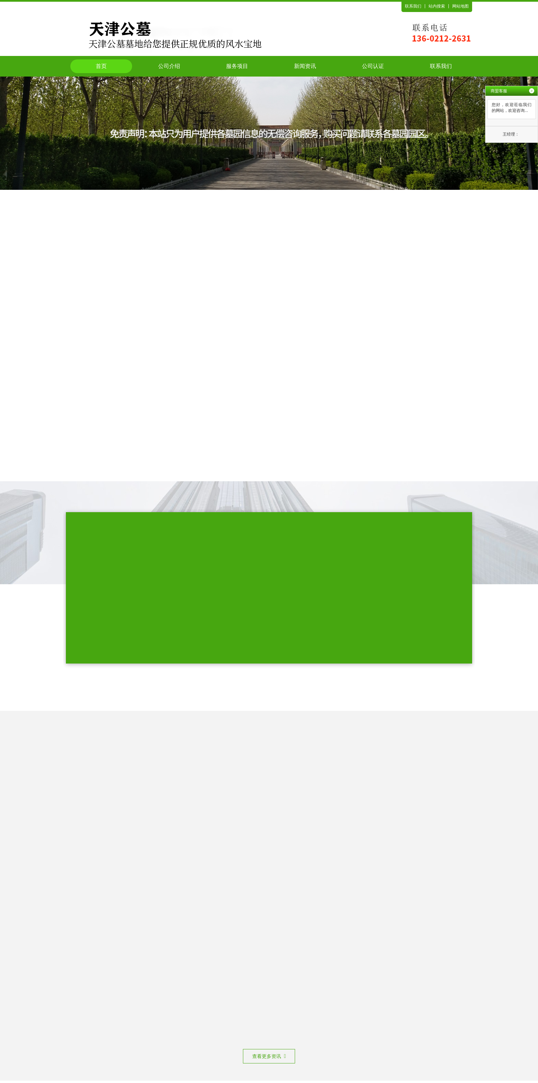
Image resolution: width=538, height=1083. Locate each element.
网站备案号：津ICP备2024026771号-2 (251, 1048)
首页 (101, 66)
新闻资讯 (305, 66)
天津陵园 (291, 1020)
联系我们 (413, 6)
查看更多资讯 (269, 774)
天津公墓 (243, 1020)
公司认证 (373, 66)
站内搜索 (437, 6)
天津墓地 (267, 1020)
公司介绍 (169, 66)
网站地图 (460, 6)
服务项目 (237, 66)
